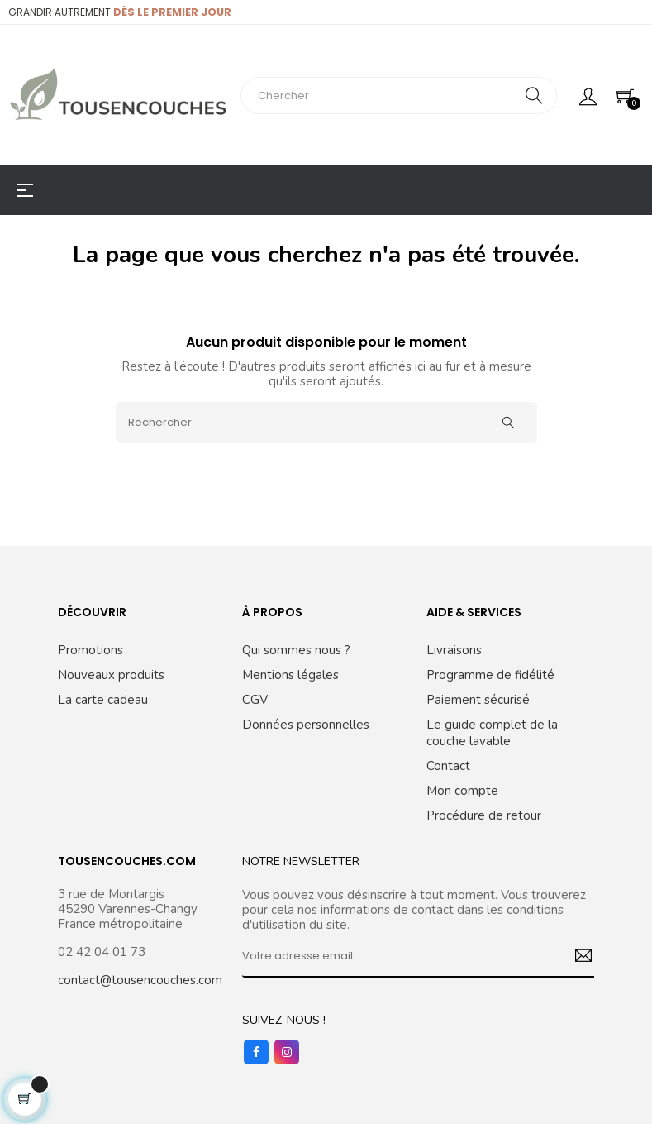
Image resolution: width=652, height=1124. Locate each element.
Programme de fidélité (490, 675)
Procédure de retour (483, 815)
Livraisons (454, 650)
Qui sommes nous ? (296, 650)
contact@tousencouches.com (140, 980)
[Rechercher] (326, 422)
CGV (255, 699)
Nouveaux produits (111, 675)
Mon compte (462, 790)
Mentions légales (290, 675)
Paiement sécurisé (478, 699)
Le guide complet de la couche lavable (492, 732)
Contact (448, 766)
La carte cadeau (103, 699)
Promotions (90, 650)
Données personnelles (305, 724)
